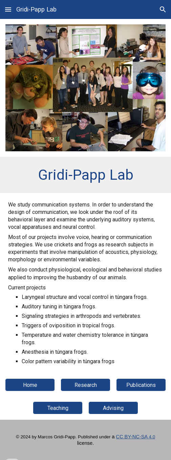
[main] (85, 175)
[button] (8, 9)
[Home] (30, 385)
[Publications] (141, 385)
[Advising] (113, 408)
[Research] (85, 385)
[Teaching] (58, 408)
